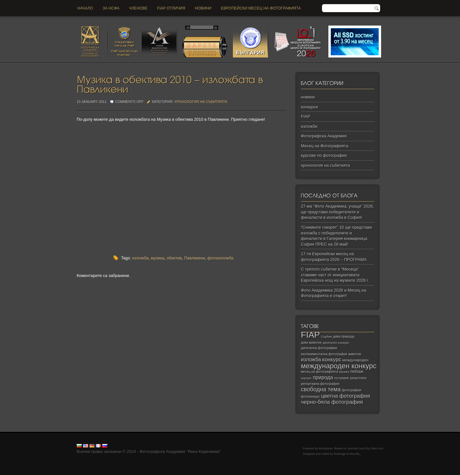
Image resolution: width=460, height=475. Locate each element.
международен (355, 360)
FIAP (305, 116)
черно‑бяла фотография (332, 402)
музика (157, 258)
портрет (306, 378)
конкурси (309, 106)
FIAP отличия (171, 8)
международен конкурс (339, 366)
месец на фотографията (319, 371)
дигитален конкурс (336, 342)
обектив (174, 258)
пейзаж (356, 371)
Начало (85, 8)
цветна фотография (345, 396)
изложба (140, 258)
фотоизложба (220, 258)
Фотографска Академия (324, 136)
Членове (138, 8)
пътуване (341, 378)
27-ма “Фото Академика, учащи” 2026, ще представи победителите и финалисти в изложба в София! (337, 212)
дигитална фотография (319, 348)
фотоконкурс (310, 396)
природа (323, 377)
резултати (358, 378)
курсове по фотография (324, 155)
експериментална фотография (324, 354)
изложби (309, 126)
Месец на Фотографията (324, 145)
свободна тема (321, 389)
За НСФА (111, 8)
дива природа (343, 336)
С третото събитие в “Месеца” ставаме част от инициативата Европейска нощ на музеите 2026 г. (335, 275)
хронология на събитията (200, 101)
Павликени (194, 258)
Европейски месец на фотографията (261, 8)
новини (203, 8)
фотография (351, 390)
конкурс (331, 359)
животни (354, 354)
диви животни (311, 342)
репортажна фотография (320, 384)
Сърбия (326, 336)
